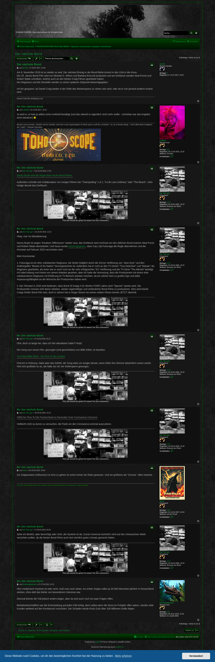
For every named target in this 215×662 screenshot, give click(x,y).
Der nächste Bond (28, 54)
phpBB (98, 642)
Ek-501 (162, 64)
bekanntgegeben (77, 246)
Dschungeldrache (167, 603)
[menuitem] (35, 41)
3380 (168, 510)
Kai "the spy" (165, 193)
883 (168, 150)
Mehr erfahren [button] (123, 655)
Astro (162, 501)
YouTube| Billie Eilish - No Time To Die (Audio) (41, 356)
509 (168, 612)
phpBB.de (120, 647)
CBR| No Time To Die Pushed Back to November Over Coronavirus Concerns (57, 417)
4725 (168, 202)
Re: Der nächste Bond (30, 106)
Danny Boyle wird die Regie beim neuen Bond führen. (45, 175)
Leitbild (163, 140)
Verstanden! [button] (196, 656)
